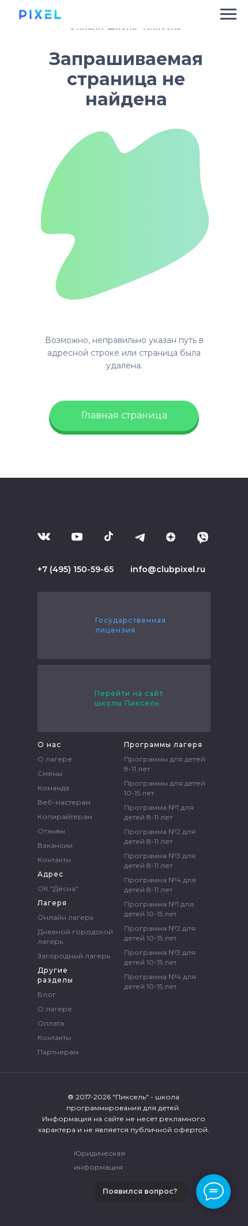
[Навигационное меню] (228, 14)
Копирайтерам (64, 816)
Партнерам (57, 1052)
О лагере (54, 759)
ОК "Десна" (57, 888)
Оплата (50, 1023)
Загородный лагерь (73, 955)
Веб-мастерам (64, 802)
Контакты (54, 859)
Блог (46, 994)
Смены (49, 773)
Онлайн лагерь (65, 917)
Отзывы (51, 831)
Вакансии (55, 845)
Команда (53, 787)
